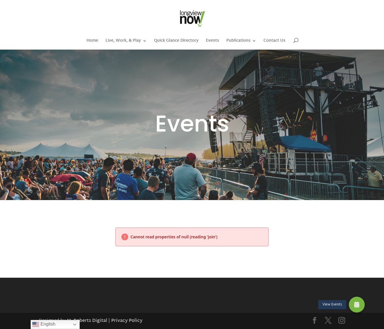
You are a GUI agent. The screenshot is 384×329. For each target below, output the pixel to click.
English (43, 324)
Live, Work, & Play (123, 41)
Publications (238, 41)
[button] (357, 305)
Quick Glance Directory (176, 41)
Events (212, 41)
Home (92, 41)
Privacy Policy (126, 321)
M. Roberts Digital (87, 321)
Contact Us (274, 41)
